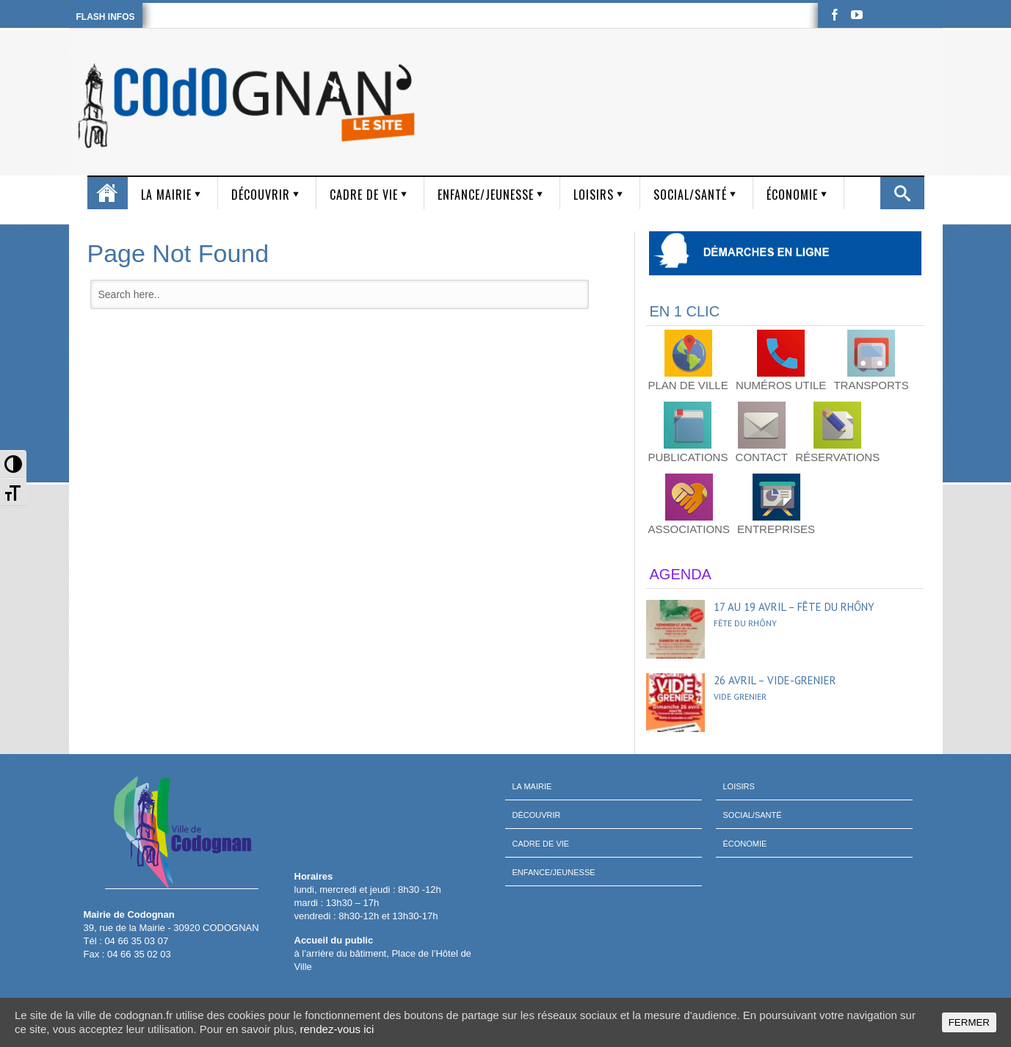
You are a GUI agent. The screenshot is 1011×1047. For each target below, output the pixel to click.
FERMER (969, 1022)
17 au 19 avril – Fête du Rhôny (794, 607)
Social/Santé (690, 194)
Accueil (107, 193)
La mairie (166, 194)
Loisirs (593, 194)
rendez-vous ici (337, 1029)
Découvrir (260, 194)
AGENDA (680, 574)
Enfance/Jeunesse (486, 194)
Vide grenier (740, 696)
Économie (792, 194)
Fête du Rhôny (745, 622)
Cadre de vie (364, 194)
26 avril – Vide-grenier (775, 680)
